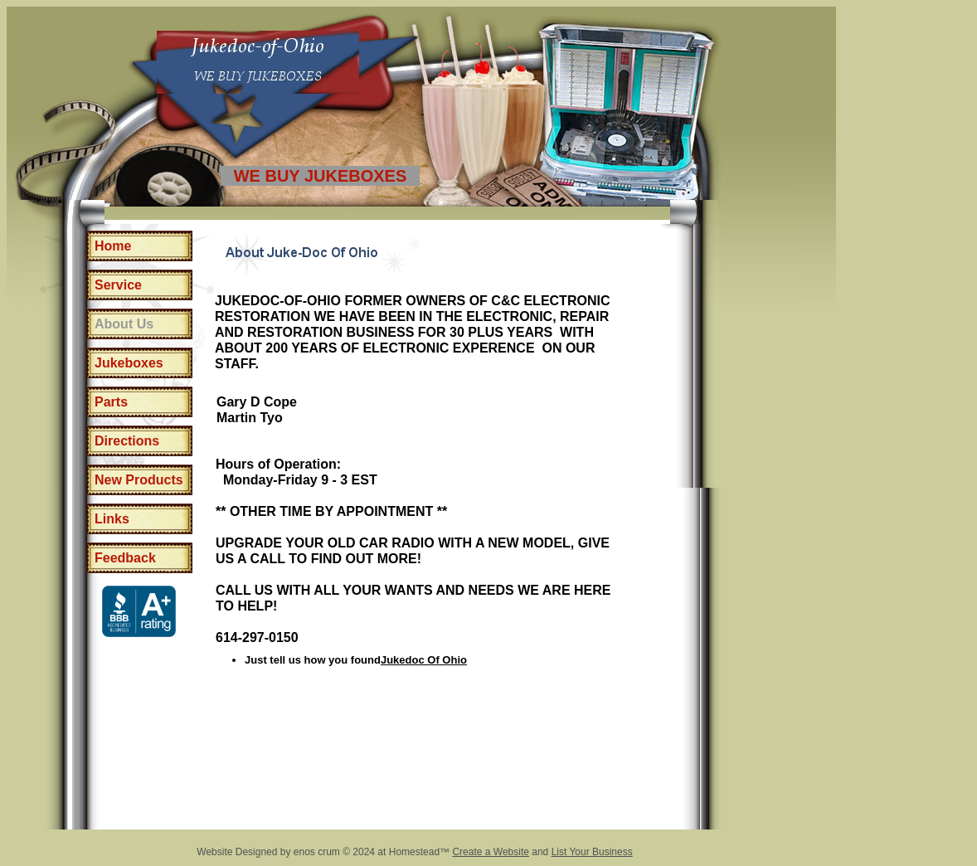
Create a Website (490, 852)
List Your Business (592, 852)
